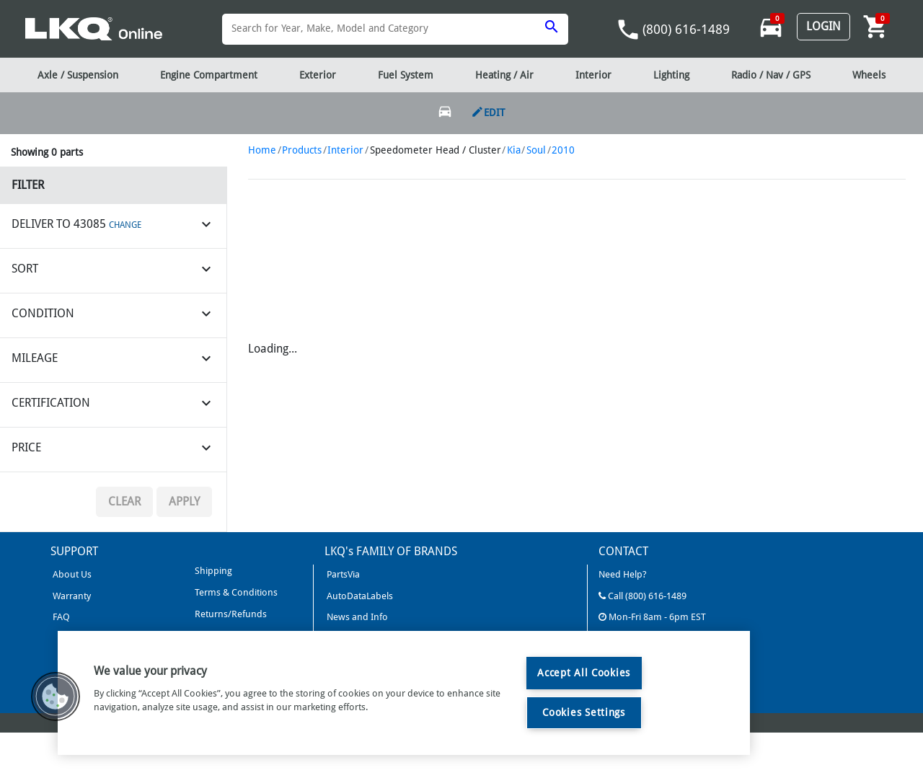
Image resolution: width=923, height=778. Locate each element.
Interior (345, 150)
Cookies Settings (583, 712)
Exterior (317, 75)
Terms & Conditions (235, 592)
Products (302, 150)
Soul (536, 150)
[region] (404, 693)
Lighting (671, 75)
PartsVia (342, 574)
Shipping (212, 570)
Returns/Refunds (230, 614)
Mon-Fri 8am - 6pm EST (652, 616)
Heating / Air (504, 75)
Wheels (869, 75)
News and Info (356, 616)
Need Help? (623, 574)
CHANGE (125, 225)
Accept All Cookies (583, 672)
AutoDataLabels (358, 596)
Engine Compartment (208, 75)
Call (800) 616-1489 (642, 596)
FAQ (60, 616)
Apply (184, 501)
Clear (124, 501)
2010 (563, 150)
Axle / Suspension (77, 75)
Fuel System (405, 75)
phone (628, 30)
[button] (55, 696)
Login (823, 26)
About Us (71, 574)
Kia (514, 150)
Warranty (70, 596)
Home (262, 150)
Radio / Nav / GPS (771, 75)
